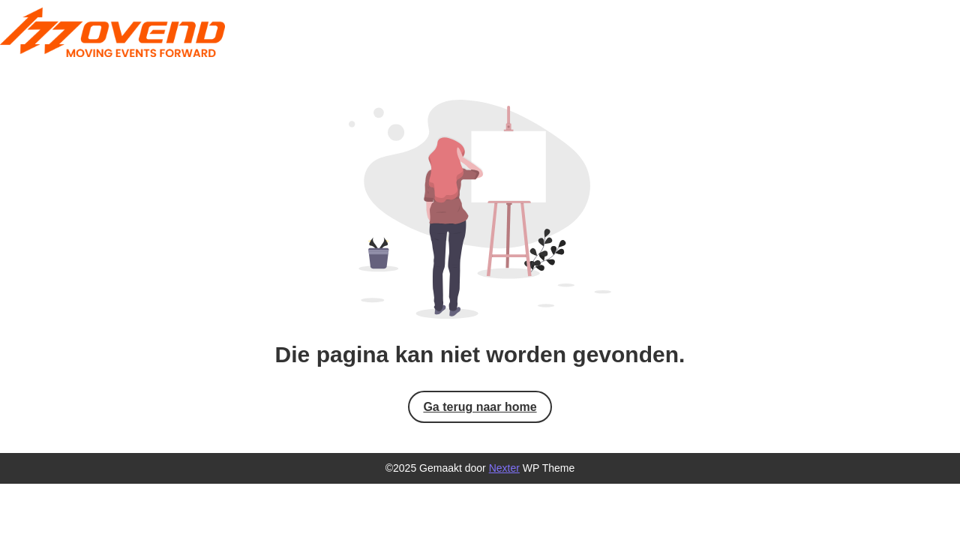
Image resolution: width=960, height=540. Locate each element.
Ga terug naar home (479, 406)
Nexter (504, 468)
